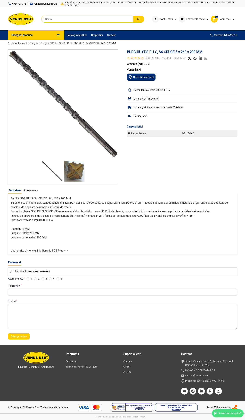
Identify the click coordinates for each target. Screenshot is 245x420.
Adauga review (19, 336)
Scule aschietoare (17, 43)
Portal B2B (212, 407)
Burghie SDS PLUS (51, 43)
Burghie (34, 43)
